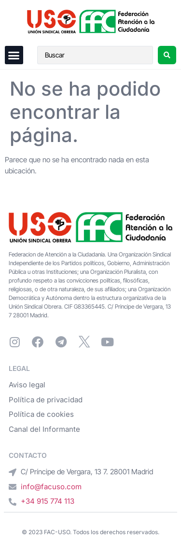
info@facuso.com (51, 486)
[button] (14, 55)
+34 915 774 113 (47, 501)
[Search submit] (167, 55)
